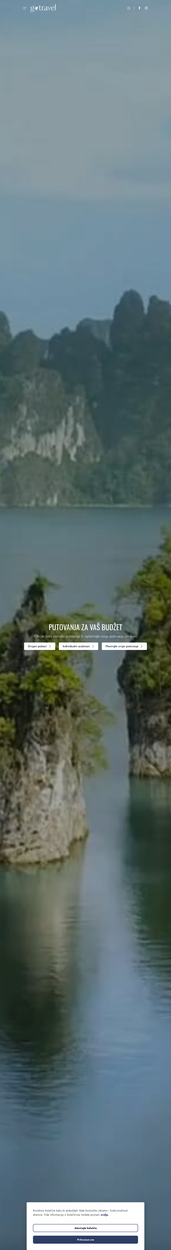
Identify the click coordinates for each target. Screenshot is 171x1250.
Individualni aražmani (79, 646)
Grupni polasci (39, 646)
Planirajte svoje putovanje (124, 646)
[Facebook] (139, 8)
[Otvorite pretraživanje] (128, 8)
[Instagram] (146, 8)
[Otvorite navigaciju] (25, 8)
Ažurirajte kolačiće (85, 1228)
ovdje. (105, 1215)
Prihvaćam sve (85, 1239)
